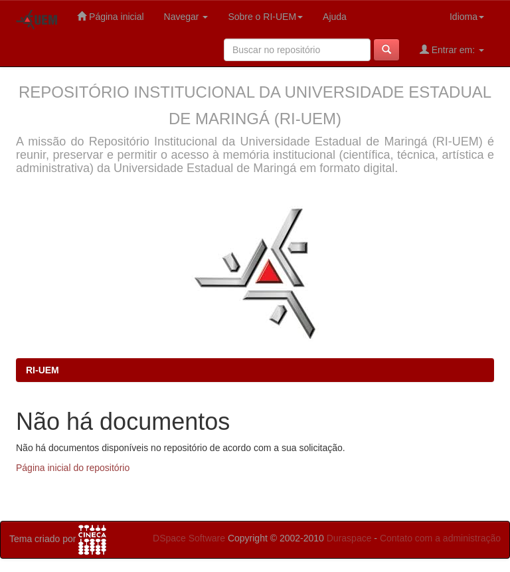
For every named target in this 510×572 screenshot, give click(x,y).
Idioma (467, 16)
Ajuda (335, 16)
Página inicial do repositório (72, 467)
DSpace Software (189, 538)
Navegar (186, 16)
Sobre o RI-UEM (265, 16)
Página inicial (110, 16)
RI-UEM (42, 370)
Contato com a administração (440, 538)
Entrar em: (452, 49)
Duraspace (349, 538)
